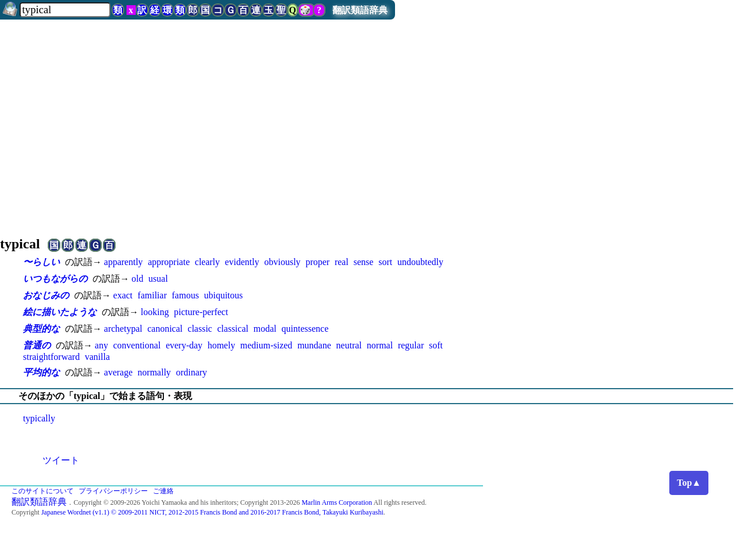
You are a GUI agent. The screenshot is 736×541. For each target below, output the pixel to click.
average (118, 372)
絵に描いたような (60, 312)
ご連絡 (163, 491)
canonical (164, 328)
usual (158, 278)
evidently (242, 262)
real (341, 262)
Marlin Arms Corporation (336, 502)
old (137, 278)
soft (436, 345)
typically (39, 418)
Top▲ (689, 483)
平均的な (41, 372)
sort (385, 262)
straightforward (51, 357)
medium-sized (266, 345)
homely (221, 345)
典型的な (41, 328)
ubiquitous (223, 295)
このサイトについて (43, 491)
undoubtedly (420, 262)
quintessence (305, 328)
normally (154, 372)
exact (123, 295)
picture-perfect (201, 312)
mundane (314, 345)
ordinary (191, 372)
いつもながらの (55, 278)
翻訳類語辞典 (360, 10)
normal (380, 345)
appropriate (169, 262)
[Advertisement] (368, 123)
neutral (349, 345)
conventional (137, 345)
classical (232, 328)
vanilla (97, 357)
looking (155, 312)
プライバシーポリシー (113, 491)
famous (185, 295)
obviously (282, 262)
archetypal (123, 328)
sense (364, 262)
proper (317, 262)
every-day (184, 345)
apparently (123, 262)
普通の (37, 345)
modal (265, 328)
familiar (152, 295)
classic (199, 328)
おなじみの (46, 295)
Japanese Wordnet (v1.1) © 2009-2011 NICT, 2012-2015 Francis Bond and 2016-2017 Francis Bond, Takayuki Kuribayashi (212, 512)
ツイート (61, 460)
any (101, 345)
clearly (207, 262)
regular (411, 345)
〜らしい (41, 262)
